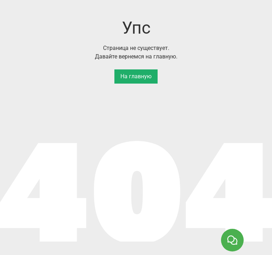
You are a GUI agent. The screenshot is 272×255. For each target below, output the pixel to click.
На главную (136, 76)
